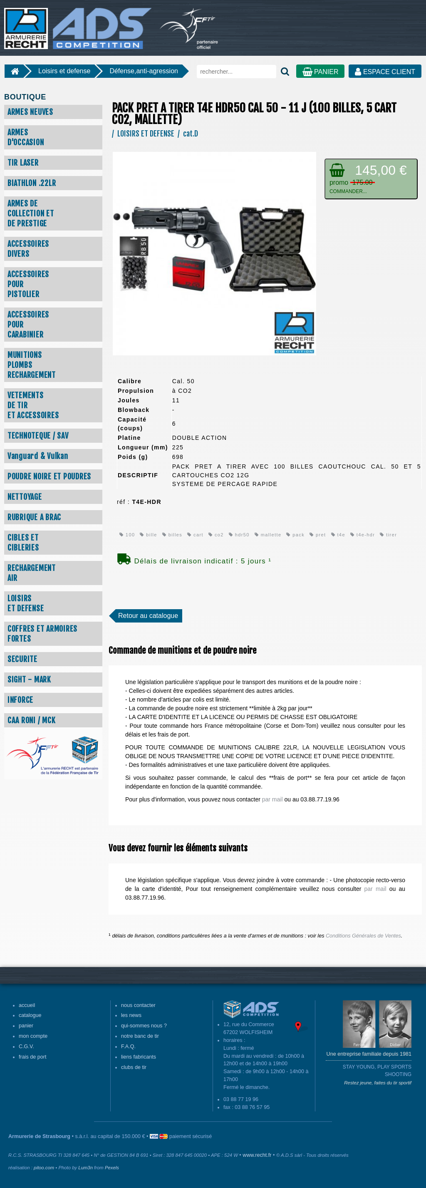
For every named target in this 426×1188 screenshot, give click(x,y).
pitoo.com (44, 1167)
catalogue (30, 1015)
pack (295, 534)
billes (172, 534)
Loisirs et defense (64, 70)
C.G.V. (26, 1046)
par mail (272, 799)
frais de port (33, 1057)
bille (148, 534)
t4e (338, 534)
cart (195, 534)
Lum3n (85, 1167)
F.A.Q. (128, 1046)
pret (318, 534)
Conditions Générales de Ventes (363, 936)
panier (26, 1026)
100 (127, 534)
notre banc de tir (140, 1036)
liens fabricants (138, 1057)
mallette (268, 534)
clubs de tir (133, 1067)
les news (131, 1015)
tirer (388, 534)
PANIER (320, 71)
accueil (27, 1005)
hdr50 (239, 534)
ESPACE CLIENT (385, 71)
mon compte (33, 1036)
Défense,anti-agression (143, 70)
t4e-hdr (362, 534)
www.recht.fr (257, 1155)
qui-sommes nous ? (144, 1026)
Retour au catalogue (148, 615)
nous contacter (138, 1005)
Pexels (112, 1167)
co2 (216, 534)
